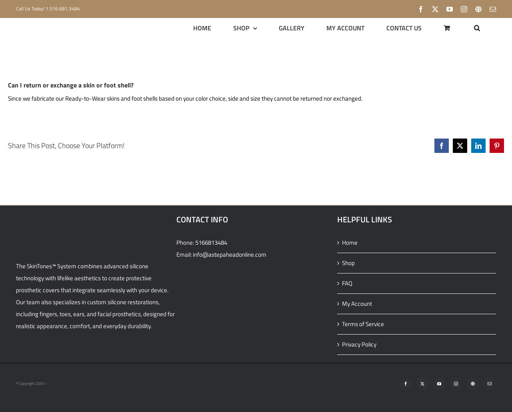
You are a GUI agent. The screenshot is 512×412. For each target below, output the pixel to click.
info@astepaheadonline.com (229, 254)
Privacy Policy (359, 344)
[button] (477, 28)
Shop (348, 262)
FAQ (347, 283)
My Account (357, 303)
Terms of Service (363, 324)
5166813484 (211, 242)
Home (350, 242)
